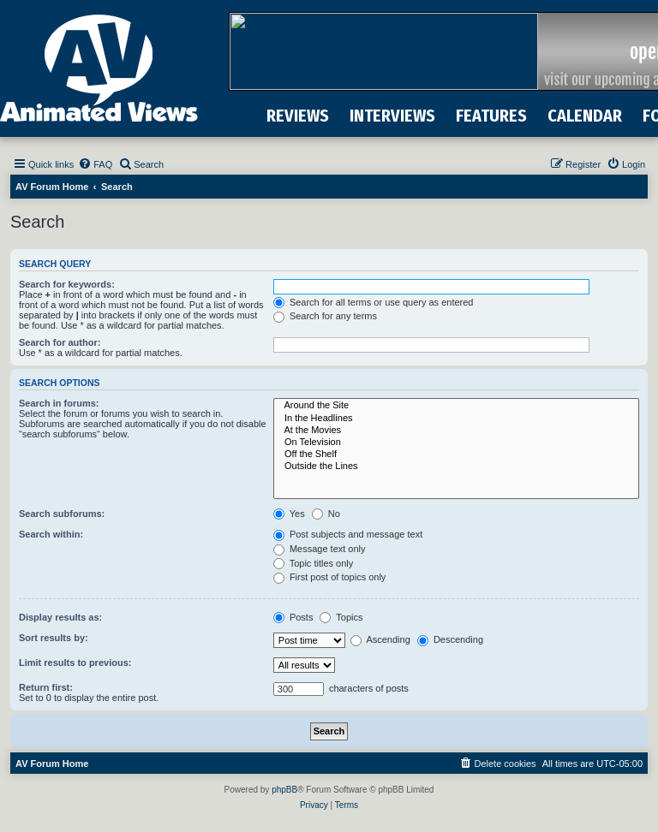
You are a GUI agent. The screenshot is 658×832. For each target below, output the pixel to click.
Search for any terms (325, 316)
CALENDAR (584, 115)
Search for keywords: (67, 284)
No (326, 513)
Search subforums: (62, 513)
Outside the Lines (456, 466)
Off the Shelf (456, 455)
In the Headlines (456, 419)
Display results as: (60, 617)
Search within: (51, 534)
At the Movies (456, 431)
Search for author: (59, 342)
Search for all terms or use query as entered (373, 302)
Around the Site (456, 406)
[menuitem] (95, 164)
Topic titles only (313, 563)
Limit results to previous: (75, 662)
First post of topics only (329, 577)
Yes (289, 513)
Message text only (319, 549)
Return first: (46, 687)
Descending (450, 639)
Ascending (380, 639)
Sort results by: (53, 638)
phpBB (284, 789)
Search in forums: (59, 403)
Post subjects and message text (347, 534)
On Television (456, 443)
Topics (341, 617)
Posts (293, 617)
